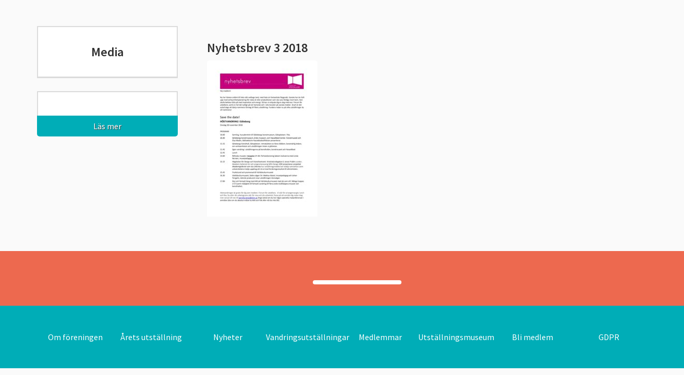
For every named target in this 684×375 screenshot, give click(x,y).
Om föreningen (75, 337)
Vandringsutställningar (307, 337)
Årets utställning (151, 337)
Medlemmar (380, 337)
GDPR (608, 337)
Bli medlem (532, 337)
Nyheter (227, 337)
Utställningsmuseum (456, 337)
